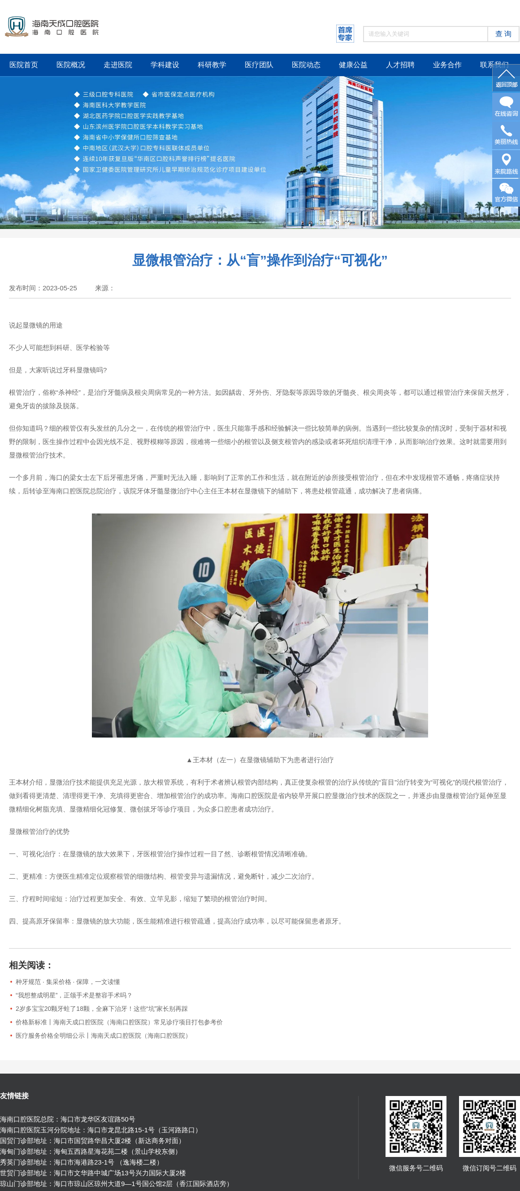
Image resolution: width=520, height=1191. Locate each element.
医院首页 (23, 65)
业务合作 (447, 65)
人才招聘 (400, 65)
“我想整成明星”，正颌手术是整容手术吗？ (74, 995)
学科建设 (165, 65)
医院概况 (70, 65)
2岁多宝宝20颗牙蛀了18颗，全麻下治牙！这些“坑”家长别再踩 (102, 1008)
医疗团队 (259, 65)
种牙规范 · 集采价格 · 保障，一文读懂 (68, 981)
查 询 (503, 34)
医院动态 (306, 65)
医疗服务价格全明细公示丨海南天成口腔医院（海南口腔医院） (103, 1035)
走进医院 (118, 65)
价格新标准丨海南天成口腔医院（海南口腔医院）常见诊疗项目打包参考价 (119, 1022)
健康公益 (353, 65)
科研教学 (212, 65)
